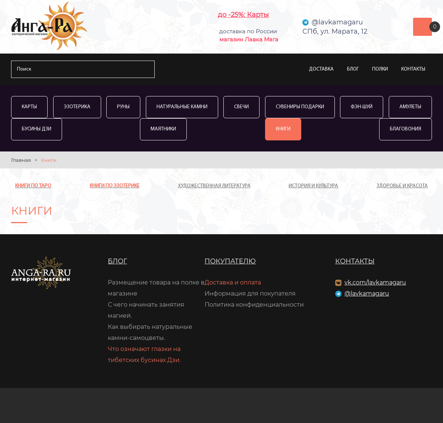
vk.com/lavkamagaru (375, 282)
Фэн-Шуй (361, 107)
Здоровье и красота (402, 186)
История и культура (313, 186)
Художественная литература (214, 186)
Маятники (163, 129)
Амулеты (410, 107)
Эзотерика (77, 107)
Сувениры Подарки (300, 107)
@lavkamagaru (366, 293)
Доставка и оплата (233, 282)
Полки (380, 69)
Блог (353, 69)
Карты (29, 107)
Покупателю (230, 261)
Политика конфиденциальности (254, 304)
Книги (283, 129)
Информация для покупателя (250, 293)
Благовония (405, 129)
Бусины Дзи (36, 129)
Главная (21, 160)
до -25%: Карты (243, 15)
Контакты (413, 69)
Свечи (241, 107)
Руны (123, 107)
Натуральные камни (182, 107)
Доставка (321, 69)
